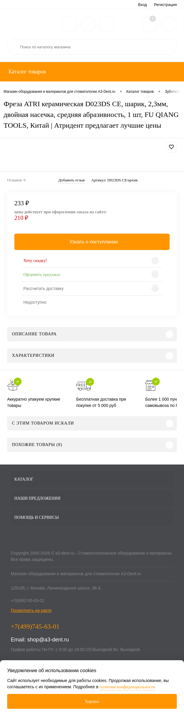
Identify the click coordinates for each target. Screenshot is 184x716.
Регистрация (165, 4)
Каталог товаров (26, 72)
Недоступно (34, 302)
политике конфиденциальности (127, 687)
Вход (142, 4)
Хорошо (92, 701)
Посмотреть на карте (31, 610)
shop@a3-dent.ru (48, 640)
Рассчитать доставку (43, 288)
